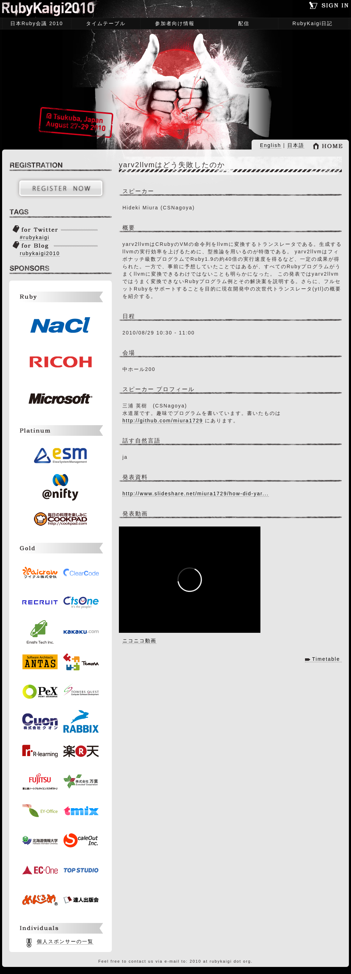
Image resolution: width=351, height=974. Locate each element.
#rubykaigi (35, 237)
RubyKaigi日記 (313, 23)
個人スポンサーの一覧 (65, 941)
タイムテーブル (104, 24)
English (270, 145)
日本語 (295, 145)
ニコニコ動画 (139, 640)
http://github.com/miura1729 (162, 420)
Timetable (326, 659)
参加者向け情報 (173, 24)
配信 (243, 23)
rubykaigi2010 (40, 253)
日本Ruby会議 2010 (35, 24)
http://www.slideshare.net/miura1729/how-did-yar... (195, 493)
